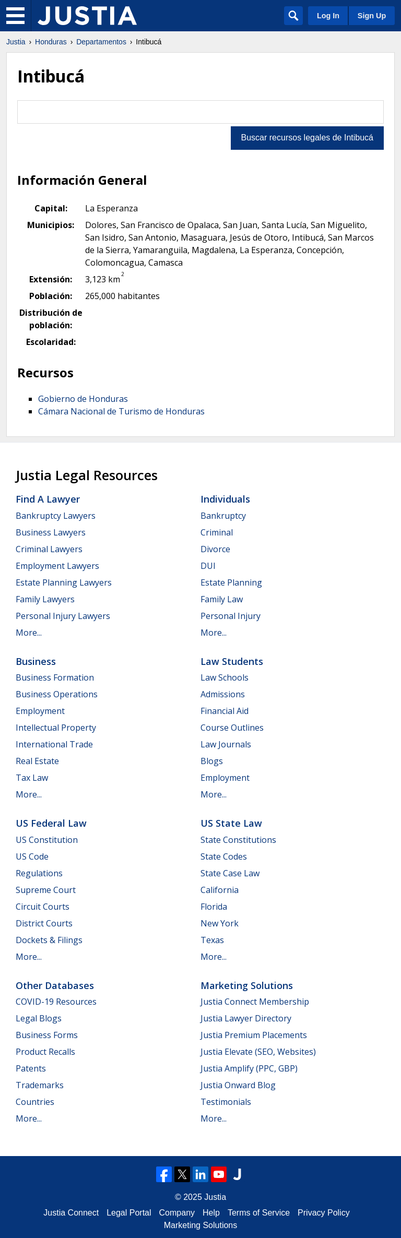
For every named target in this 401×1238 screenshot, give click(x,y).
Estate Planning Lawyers (64, 582)
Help (211, 1212)
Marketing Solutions (246, 985)
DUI (208, 566)
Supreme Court (46, 890)
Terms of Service (259, 1212)
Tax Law (32, 777)
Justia (16, 42)
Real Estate (37, 761)
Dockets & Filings (49, 940)
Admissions (222, 694)
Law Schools (224, 677)
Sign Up (372, 15)
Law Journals (225, 744)
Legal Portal (129, 1212)
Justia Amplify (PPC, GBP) (249, 1068)
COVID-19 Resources (56, 1001)
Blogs (211, 761)
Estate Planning (231, 582)
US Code (32, 856)
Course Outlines (232, 727)
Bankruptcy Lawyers (56, 515)
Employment (40, 711)
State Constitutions (238, 840)
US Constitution (47, 840)
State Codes (223, 856)
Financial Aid (224, 711)
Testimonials (225, 1102)
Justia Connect (71, 1212)
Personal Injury (230, 616)
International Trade (54, 744)
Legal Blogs (39, 1018)
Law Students (231, 661)
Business (36, 661)
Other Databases (55, 985)
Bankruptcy (223, 515)
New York (219, 923)
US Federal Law (51, 823)
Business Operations (57, 694)
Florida (213, 906)
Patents (31, 1068)
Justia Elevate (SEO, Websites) (258, 1051)
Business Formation (55, 677)
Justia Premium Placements (253, 1035)
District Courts (44, 923)
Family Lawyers (45, 599)
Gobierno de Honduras (83, 398)
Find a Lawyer (48, 499)
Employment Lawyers (57, 566)
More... (29, 632)
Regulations (39, 873)
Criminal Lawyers (49, 549)
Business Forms (47, 1035)
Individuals (225, 499)
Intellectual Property (56, 727)
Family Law (221, 599)
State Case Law (230, 873)
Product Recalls (45, 1051)
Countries (35, 1102)
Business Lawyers (51, 532)
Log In (328, 15)
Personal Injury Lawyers (63, 616)
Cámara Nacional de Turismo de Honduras (121, 411)
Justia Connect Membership (254, 1001)
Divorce (215, 549)
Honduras (51, 42)
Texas (212, 940)
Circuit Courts (42, 906)
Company (177, 1212)
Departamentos (101, 42)
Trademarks (40, 1085)
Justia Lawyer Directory (245, 1018)
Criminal (216, 532)
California (219, 890)
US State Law (231, 823)
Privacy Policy (324, 1212)
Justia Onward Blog (238, 1085)
